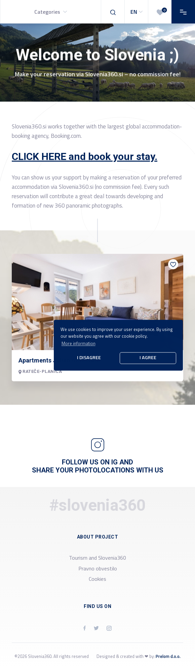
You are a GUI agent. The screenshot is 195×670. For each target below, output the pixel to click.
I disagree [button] (89, 357)
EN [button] (137, 12)
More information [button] (78, 343)
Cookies (97, 579)
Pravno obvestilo (97, 568)
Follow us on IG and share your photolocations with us (97, 466)
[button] (50, 11)
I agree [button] (148, 357)
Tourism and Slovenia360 (97, 558)
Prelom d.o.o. (168, 656)
